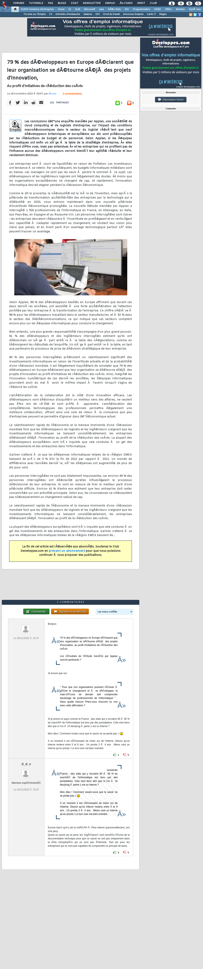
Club (153, 3)
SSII (97, 14)
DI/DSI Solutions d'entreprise (37, 9)
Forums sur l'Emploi (35, 14)
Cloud (61, 9)
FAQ (50, 3)
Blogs (61, 3)
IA (69, 9)
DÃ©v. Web (114, 9)
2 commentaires (72, 94)
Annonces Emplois (133, 14)
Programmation (141, 9)
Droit (141, 3)
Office (168, 9)
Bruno (52, 93)
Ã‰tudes (126, 3)
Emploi (110, 3)
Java (101, 9)
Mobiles (180, 9)
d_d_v (26, 764)
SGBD (157, 9)
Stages (163, 14)
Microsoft (89, 9)
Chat (74, 3)
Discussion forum (171, 99)
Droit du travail (111, 14)
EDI (127, 9)
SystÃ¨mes (195, 9)
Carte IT (151, 14)
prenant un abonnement (67, 551)
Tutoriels (36, 3)
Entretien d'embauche (68, 14)
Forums (19, 3)
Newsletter (92, 3)
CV (50, 14)
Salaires (87, 14)
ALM (77, 9)
